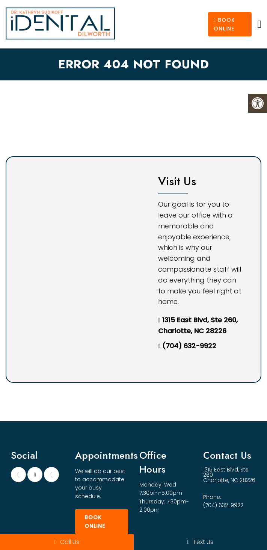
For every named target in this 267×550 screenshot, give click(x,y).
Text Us (200, 542)
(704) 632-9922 (189, 346)
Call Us (66, 542)
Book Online (224, 24)
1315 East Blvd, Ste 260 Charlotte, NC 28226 (229, 475)
